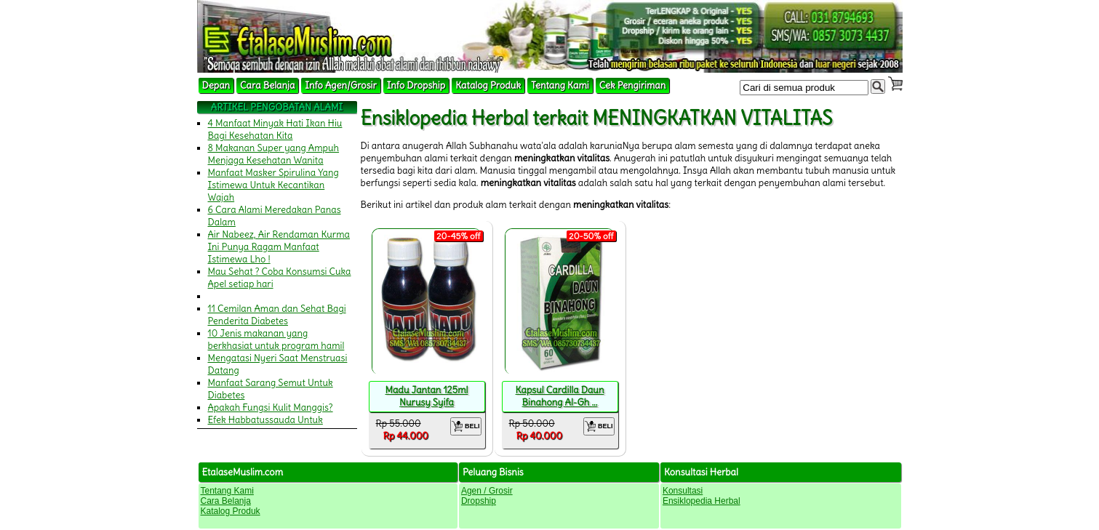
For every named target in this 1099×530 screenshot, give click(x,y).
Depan (216, 85)
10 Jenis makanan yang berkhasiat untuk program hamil (276, 339)
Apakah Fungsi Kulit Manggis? (270, 407)
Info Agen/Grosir (340, 85)
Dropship (478, 501)
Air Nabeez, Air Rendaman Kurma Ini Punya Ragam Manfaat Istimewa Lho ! (279, 246)
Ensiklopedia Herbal (701, 501)
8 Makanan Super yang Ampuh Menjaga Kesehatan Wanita (274, 154)
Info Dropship (416, 85)
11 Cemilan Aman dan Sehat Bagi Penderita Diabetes (277, 314)
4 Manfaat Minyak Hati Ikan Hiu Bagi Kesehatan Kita (275, 129)
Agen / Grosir (487, 491)
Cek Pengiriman (632, 85)
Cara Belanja (267, 85)
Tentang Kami (560, 85)
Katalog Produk (488, 85)
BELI (466, 426)
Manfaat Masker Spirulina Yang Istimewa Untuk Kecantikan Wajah (273, 185)
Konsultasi (683, 491)
